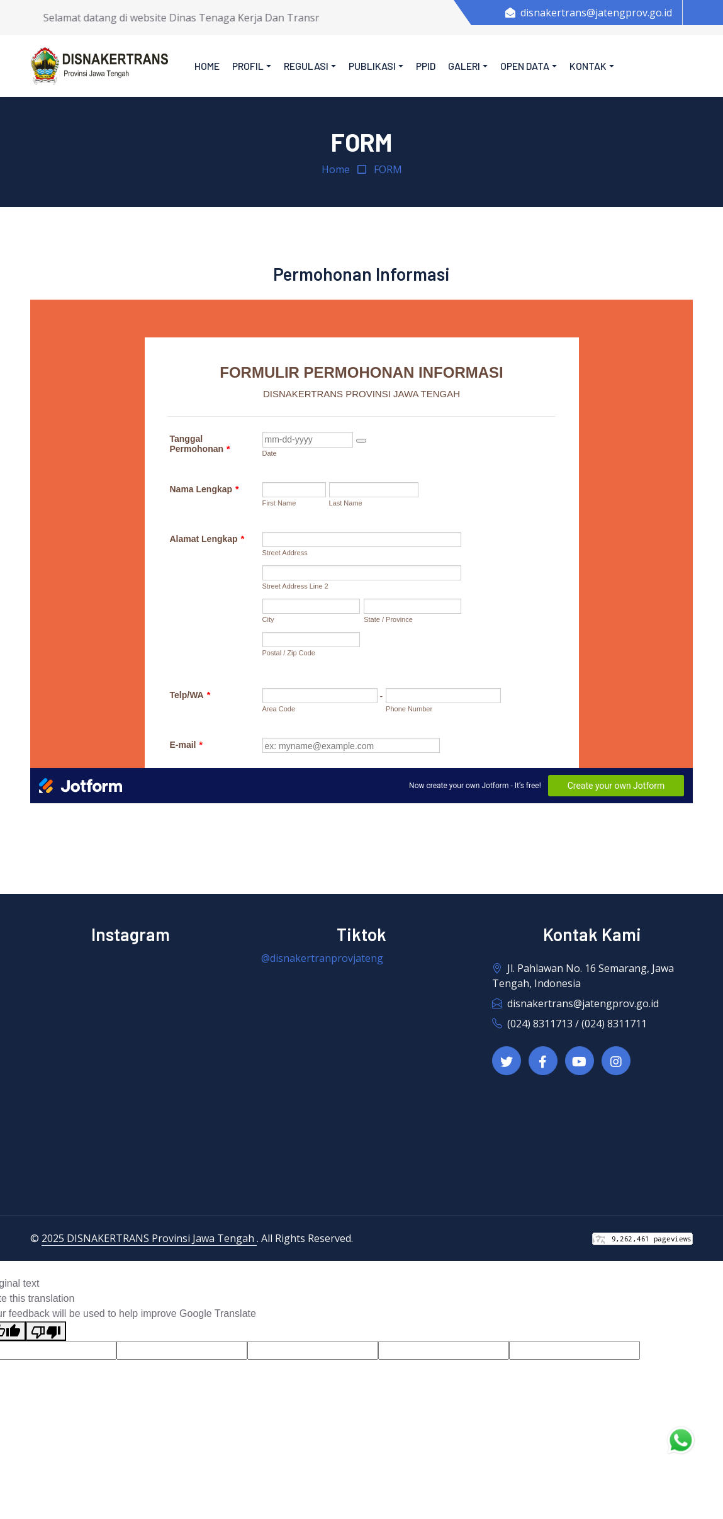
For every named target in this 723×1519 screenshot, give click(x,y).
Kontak (588, 66)
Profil (248, 66)
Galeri (464, 66)
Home (207, 66)
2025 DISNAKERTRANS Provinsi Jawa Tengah (149, 1238)
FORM (388, 169)
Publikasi (372, 66)
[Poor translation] (46, 1331)
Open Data (524, 66)
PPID (425, 66)
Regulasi (306, 66)
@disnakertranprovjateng (322, 958)
